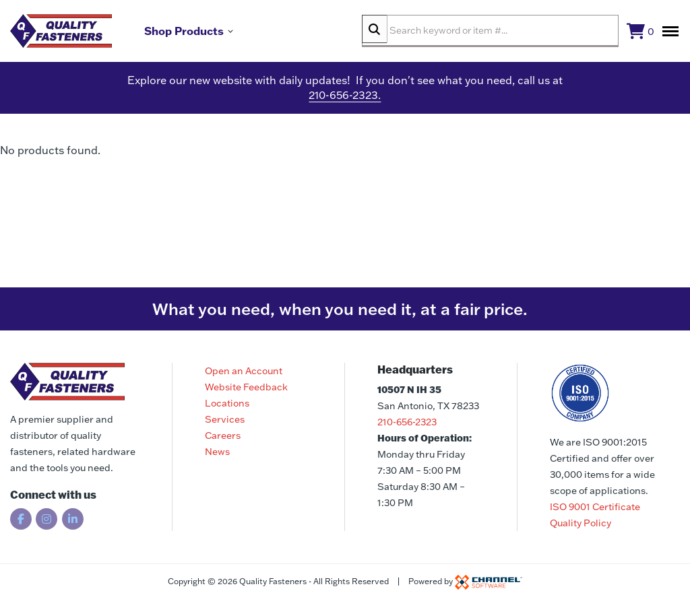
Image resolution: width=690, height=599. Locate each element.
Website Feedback (246, 387)
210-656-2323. (345, 101)
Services (225, 419)
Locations (227, 403)
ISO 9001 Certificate (595, 507)
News (217, 452)
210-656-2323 (407, 422)
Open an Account (243, 371)
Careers (223, 435)
